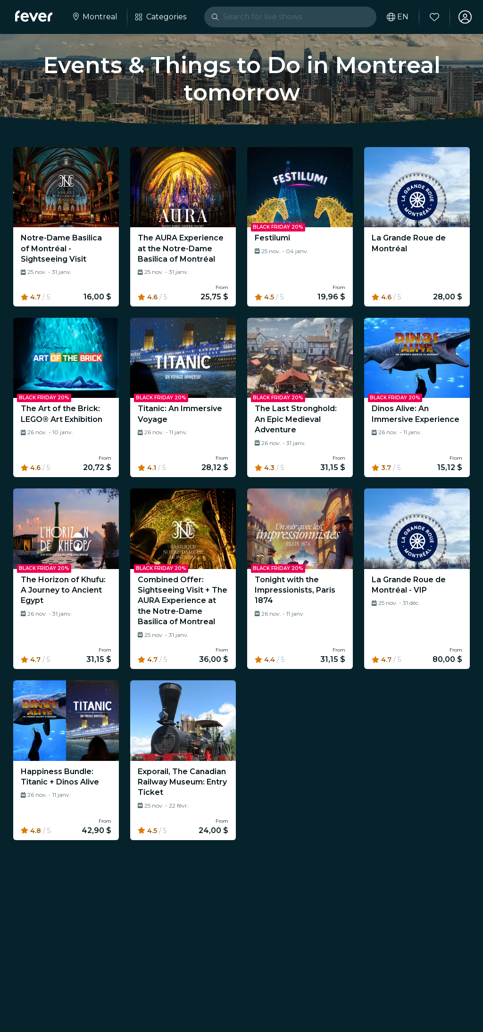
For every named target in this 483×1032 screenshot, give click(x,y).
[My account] (465, 17)
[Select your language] (397, 17)
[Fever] (33, 16)
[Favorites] (434, 17)
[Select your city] (94, 17)
